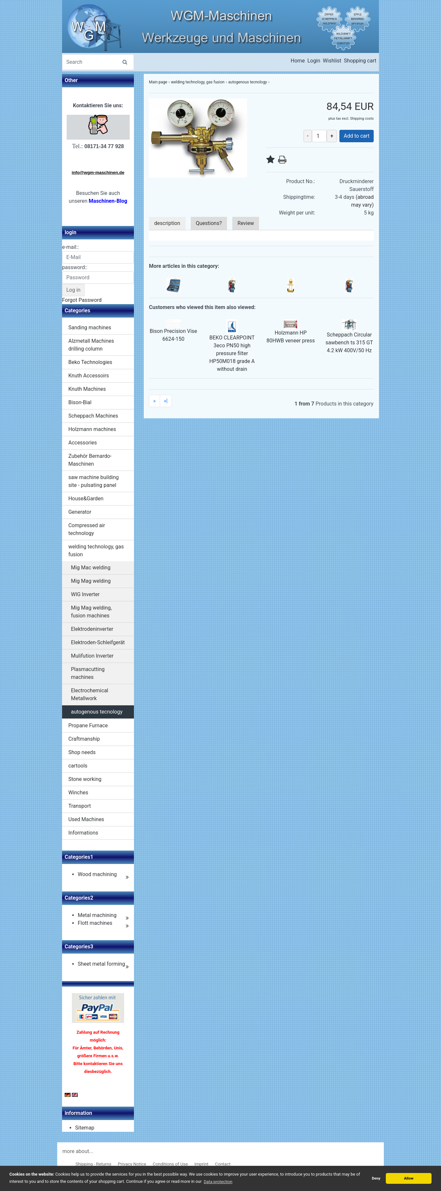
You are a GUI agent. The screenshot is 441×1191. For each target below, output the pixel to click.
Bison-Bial (79, 402)
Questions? (209, 223)
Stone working (84, 779)
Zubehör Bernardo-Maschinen (89, 460)
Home (298, 61)
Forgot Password (82, 300)
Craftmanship (84, 739)
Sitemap (84, 1128)
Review (245, 223)
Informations (83, 833)
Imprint (201, 1163)
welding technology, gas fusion (96, 551)
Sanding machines (89, 327)
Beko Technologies (90, 362)
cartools (77, 766)
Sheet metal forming (101, 964)
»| (166, 401)
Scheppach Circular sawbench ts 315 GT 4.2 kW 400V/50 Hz (349, 343)
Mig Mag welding (91, 581)
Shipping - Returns (93, 1163)
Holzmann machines (92, 429)
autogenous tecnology (96, 712)
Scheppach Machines (93, 416)
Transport (79, 806)
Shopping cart (360, 61)
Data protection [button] (218, 1181)
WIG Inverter (85, 594)
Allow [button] (409, 1178)
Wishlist (332, 61)
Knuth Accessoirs (88, 375)
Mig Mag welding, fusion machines (91, 612)
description (167, 223)
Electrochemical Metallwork (89, 694)
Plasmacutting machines (88, 673)
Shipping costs (362, 118)
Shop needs (81, 752)
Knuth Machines (87, 389)
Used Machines (86, 819)
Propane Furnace (88, 725)
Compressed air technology (86, 529)
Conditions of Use (170, 1163)
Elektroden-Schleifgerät (98, 642)
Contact (223, 1163)
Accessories (82, 443)
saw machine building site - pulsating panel (93, 481)
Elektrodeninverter (92, 629)
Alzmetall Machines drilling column (91, 345)
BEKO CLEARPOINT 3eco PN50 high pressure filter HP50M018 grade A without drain (232, 353)
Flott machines (95, 923)
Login (313, 61)
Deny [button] (376, 1178)
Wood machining (97, 874)
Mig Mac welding (90, 567)
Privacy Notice (132, 1163)
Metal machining (97, 915)
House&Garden (85, 498)
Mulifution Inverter (92, 656)
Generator (79, 512)
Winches (78, 792)
